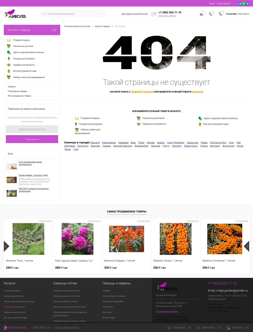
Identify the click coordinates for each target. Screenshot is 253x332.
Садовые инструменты (151, 124)
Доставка (106, 312)
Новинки (12, 86)
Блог (10, 153)
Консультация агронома (113, 296)
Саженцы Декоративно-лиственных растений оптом (70, 314)
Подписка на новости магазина (26, 108)
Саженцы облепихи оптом (65, 301)
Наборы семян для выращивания (87, 131)
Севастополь (191, 146)
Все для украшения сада (214, 124)
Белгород (215, 146)
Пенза (67, 149)
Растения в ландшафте (113, 301)
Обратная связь (15, 327)
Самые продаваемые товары (126, 211)
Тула (75, 149)
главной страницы (142, 91)
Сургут (166, 146)
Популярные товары (17, 91)
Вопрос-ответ (108, 317)
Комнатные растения (151, 118)
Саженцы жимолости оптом (66, 296)
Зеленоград (228, 146)
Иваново (155, 146)
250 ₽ (12, 267)
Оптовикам (107, 307)
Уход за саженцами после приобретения (30, 163)
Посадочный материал (89, 124)
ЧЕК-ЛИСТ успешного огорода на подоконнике (33, 190)
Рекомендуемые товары (19, 96)
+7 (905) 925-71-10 (40, 327)
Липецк (204, 146)
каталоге (197, 91)
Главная (106, 290)
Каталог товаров (32, 30)
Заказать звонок (167, 15)
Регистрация (223, 3)
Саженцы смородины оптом (66, 290)
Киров (240, 146)
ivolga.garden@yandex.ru (232, 290)
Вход (211, 3)
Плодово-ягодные (87, 118)
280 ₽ (61, 267)
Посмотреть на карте (167, 311)
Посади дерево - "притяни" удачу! (33, 175)
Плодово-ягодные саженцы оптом (69, 321)
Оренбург (177, 146)
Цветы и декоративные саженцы (218, 118)
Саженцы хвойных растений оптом (69, 307)
